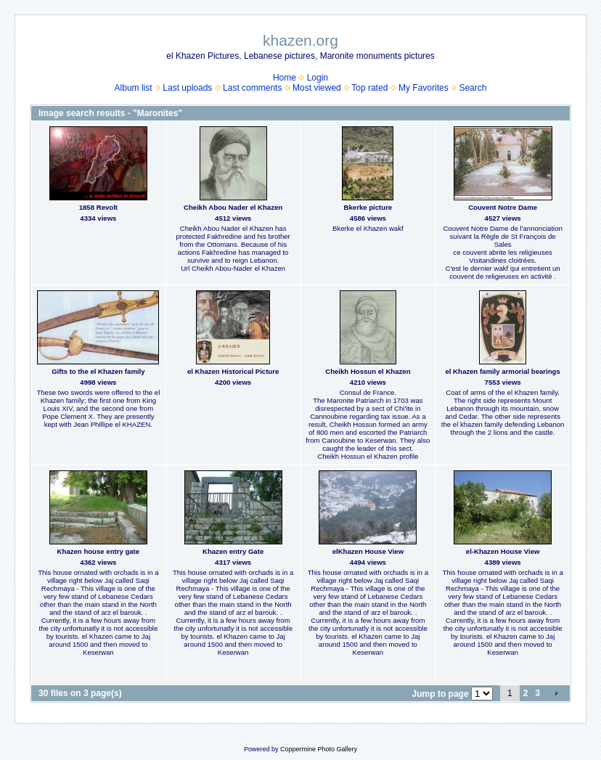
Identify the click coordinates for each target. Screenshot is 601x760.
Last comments (252, 88)
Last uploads (187, 88)
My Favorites (423, 88)
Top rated (369, 88)
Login (317, 78)
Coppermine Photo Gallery (318, 749)
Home (284, 78)
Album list (133, 88)
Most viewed (317, 88)
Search (472, 88)
